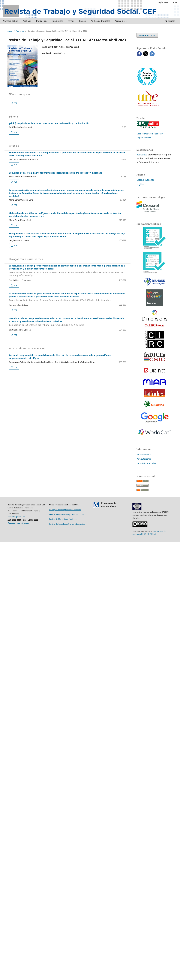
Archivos (27, 20)
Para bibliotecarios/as (146, 463)
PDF (15, 103)
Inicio (10, 31)
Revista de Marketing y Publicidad (63, 519)
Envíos (82, 20)
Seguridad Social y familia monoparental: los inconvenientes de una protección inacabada (55, 172)
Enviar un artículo (147, 35)
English (140, 184)
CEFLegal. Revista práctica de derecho (65, 509)
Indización (41, 20)
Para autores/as (143, 458)
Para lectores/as (143, 454)
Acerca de (120, 20)
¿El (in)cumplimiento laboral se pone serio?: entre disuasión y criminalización (49, 123)
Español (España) (145, 179)
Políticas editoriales (100, 20)
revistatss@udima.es (16, 516)
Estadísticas (57, 20)
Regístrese (141, 154)
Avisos (71, 20)
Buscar (170, 20)
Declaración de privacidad (18, 523)
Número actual (10, 20)
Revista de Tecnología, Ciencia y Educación (67, 524)
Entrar (174, 2)
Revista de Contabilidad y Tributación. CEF (66, 514)
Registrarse (163, 2)
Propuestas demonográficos (108, 504)
